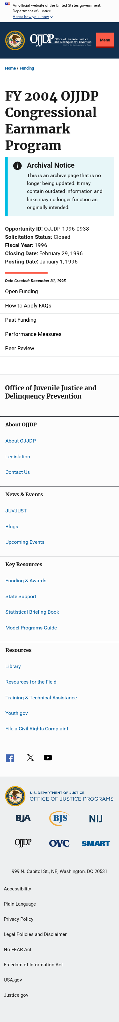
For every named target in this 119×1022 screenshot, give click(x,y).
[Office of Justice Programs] (15, 40)
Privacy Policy (18, 919)
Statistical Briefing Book (32, 612)
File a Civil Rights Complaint (36, 729)
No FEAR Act (17, 949)
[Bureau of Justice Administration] (23, 823)
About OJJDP (20, 441)
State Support (20, 596)
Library (13, 666)
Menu (105, 40)
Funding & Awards (25, 581)
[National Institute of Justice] (95, 823)
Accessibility (17, 889)
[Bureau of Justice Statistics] (59, 827)
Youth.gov (16, 713)
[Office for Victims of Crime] (59, 847)
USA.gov (13, 980)
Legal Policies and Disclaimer (35, 934)
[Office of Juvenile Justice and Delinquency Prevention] (23, 848)
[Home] (60, 40)
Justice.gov (16, 995)
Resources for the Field (30, 682)
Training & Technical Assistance (41, 697)
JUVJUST (16, 511)
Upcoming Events (24, 542)
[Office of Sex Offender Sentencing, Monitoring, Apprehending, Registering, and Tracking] (96, 847)
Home (10, 68)
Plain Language (20, 904)
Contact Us (17, 472)
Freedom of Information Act (33, 965)
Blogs (11, 526)
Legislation (17, 456)
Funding (27, 68)
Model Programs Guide (31, 627)
